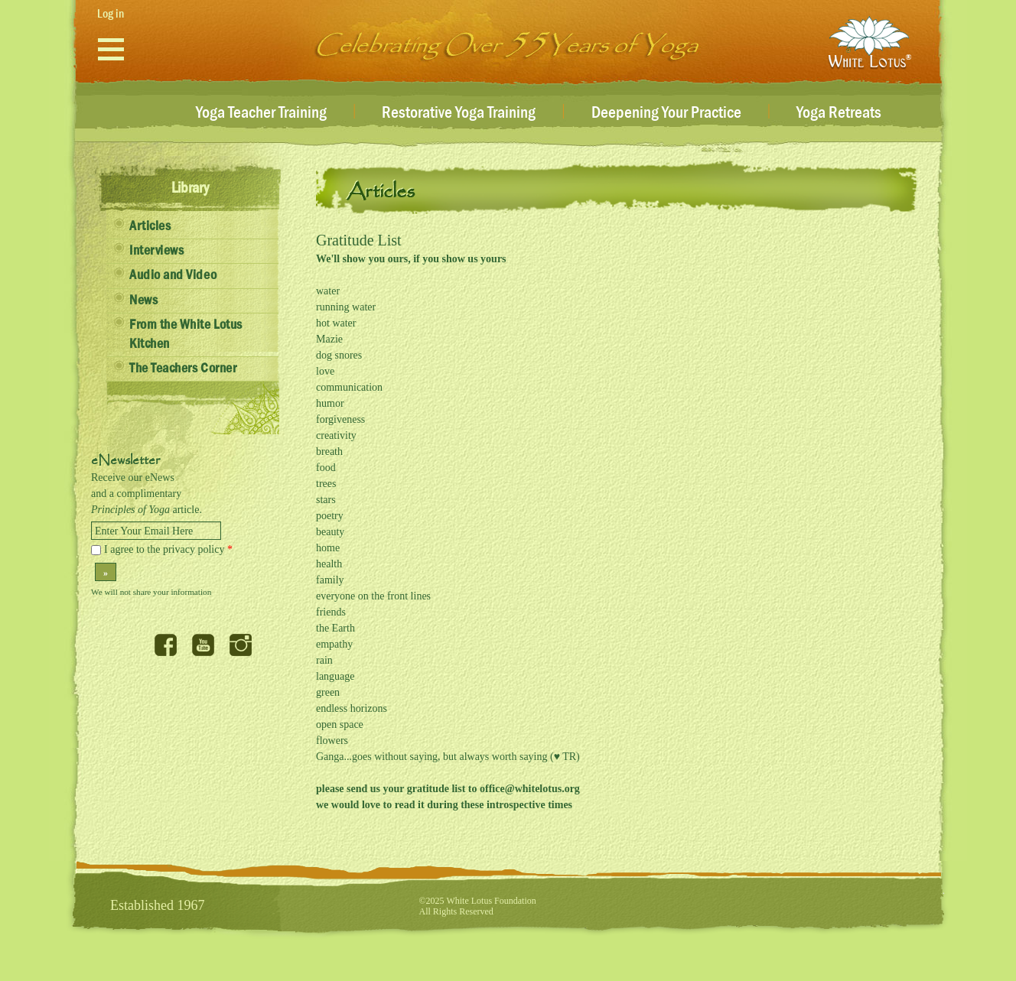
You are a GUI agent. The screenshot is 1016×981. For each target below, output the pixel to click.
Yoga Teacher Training (261, 113)
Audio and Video (173, 275)
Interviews (156, 251)
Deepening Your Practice (666, 113)
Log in (110, 14)
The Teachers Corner (182, 368)
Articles (150, 226)
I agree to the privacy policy (168, 549)
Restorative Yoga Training (459, 113)
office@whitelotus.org (530, 788)
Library (190, 188)
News (143, 300)
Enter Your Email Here (144, 531)
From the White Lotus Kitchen (186, 334)
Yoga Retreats (838, 113)
